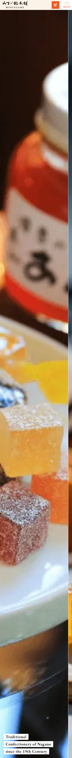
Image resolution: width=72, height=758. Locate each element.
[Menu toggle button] (67, 5)
